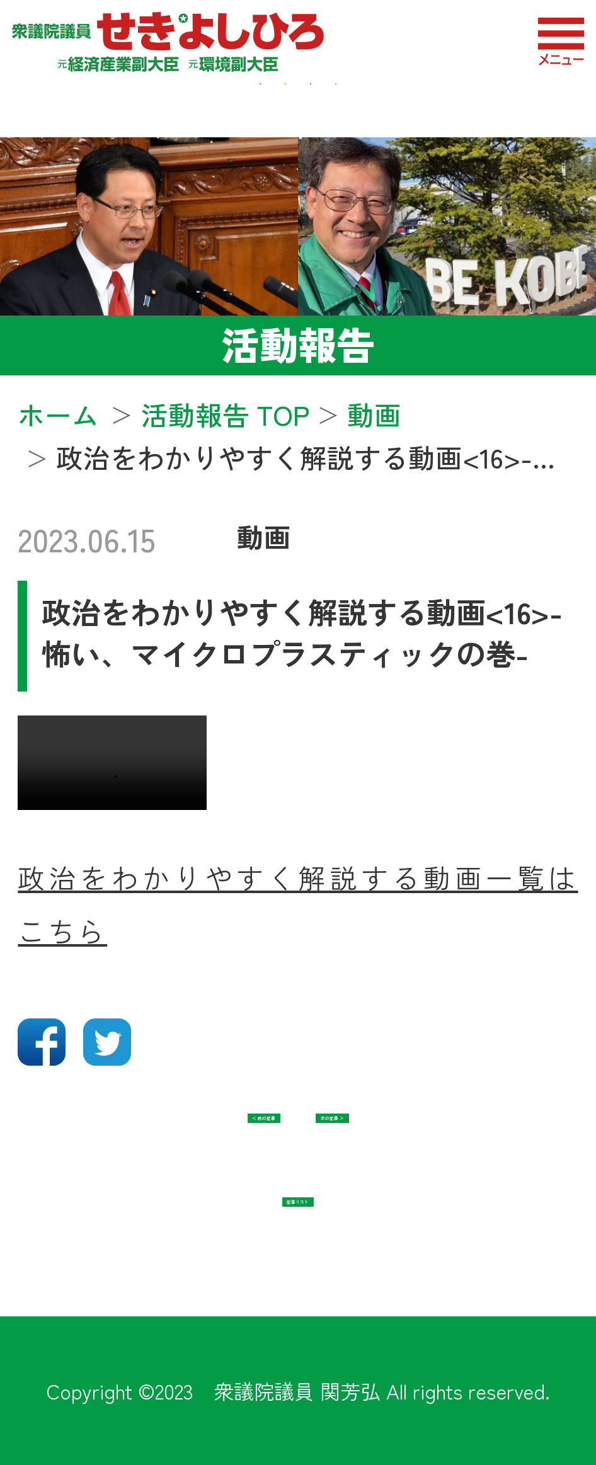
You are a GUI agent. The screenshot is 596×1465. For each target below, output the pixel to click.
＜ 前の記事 (178, 1141)
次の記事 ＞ (417, 1141)
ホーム (58, 414)
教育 (497, 101)
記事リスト (297, 1225)
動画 (264, 536)
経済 (99, 101)
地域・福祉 (244, 101)
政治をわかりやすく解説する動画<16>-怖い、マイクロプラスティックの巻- (302, 632)
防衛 (388, 101)
